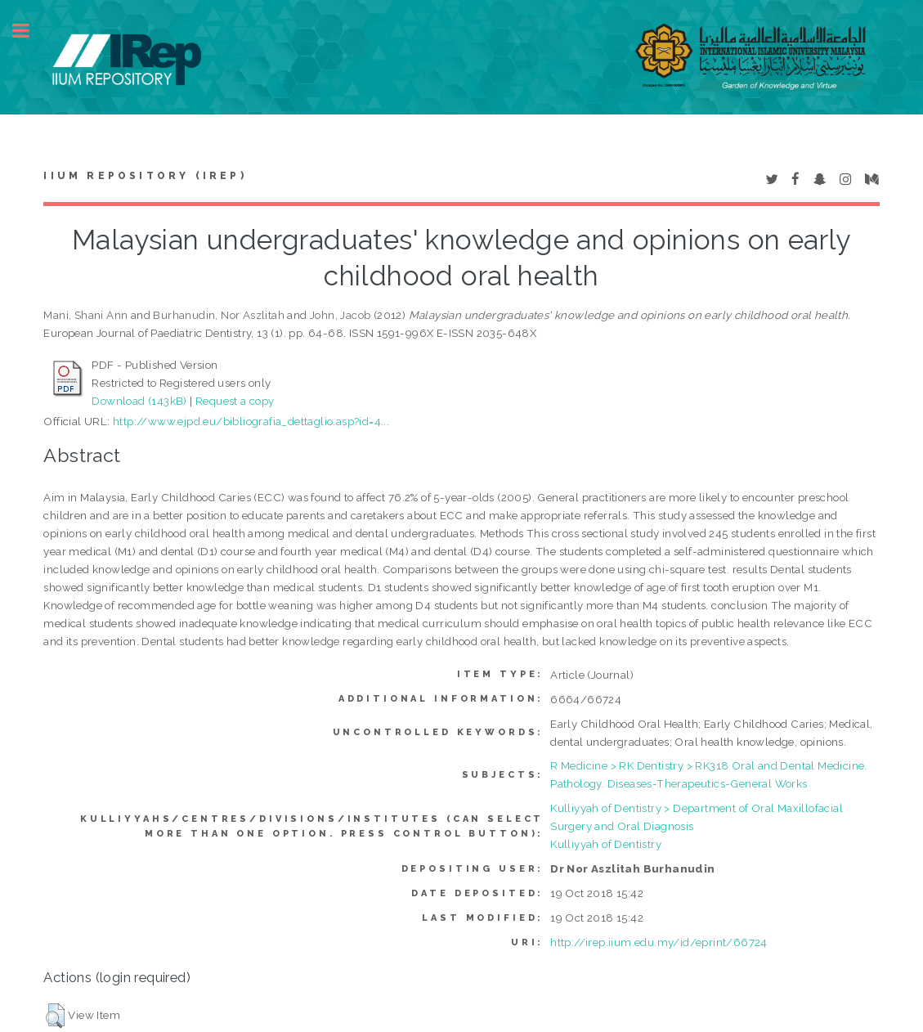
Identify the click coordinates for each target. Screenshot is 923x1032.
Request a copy (235, 400)
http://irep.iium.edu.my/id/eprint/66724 (659, 942)
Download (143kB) (139, 400)
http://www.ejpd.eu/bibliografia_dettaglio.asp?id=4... (251, 421)
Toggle (29, 30)
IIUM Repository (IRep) (144, 176)
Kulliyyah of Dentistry (605, 843)
